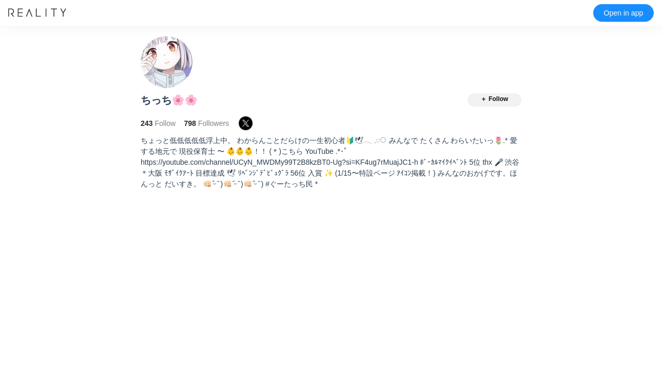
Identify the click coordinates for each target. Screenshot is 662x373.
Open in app (623, 13)
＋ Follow (494, 99)
